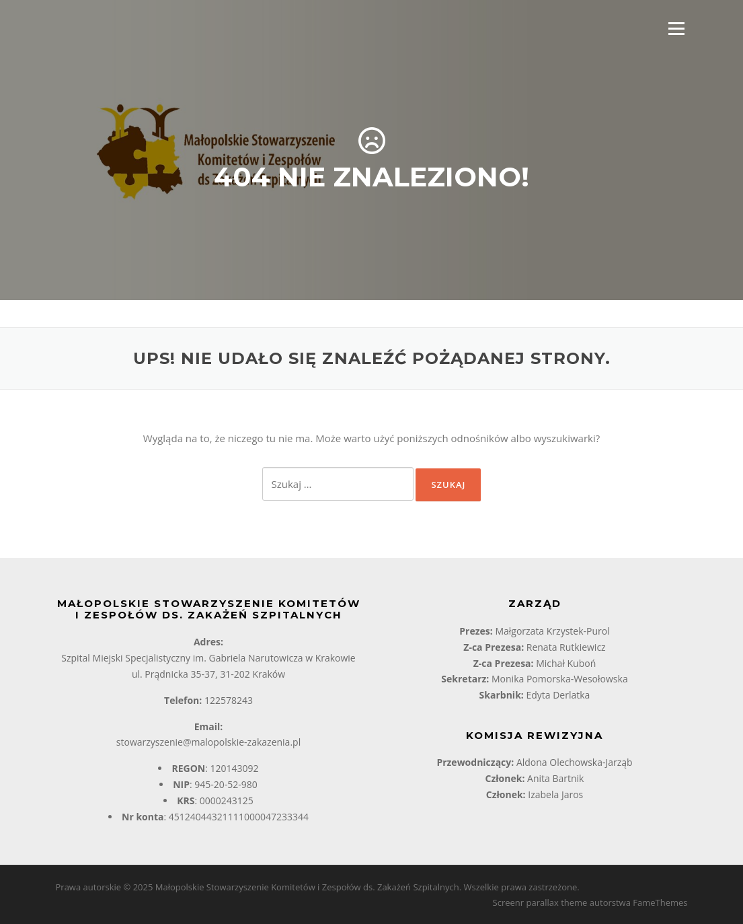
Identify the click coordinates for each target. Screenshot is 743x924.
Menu (676, 28)
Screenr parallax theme (540, 902)
